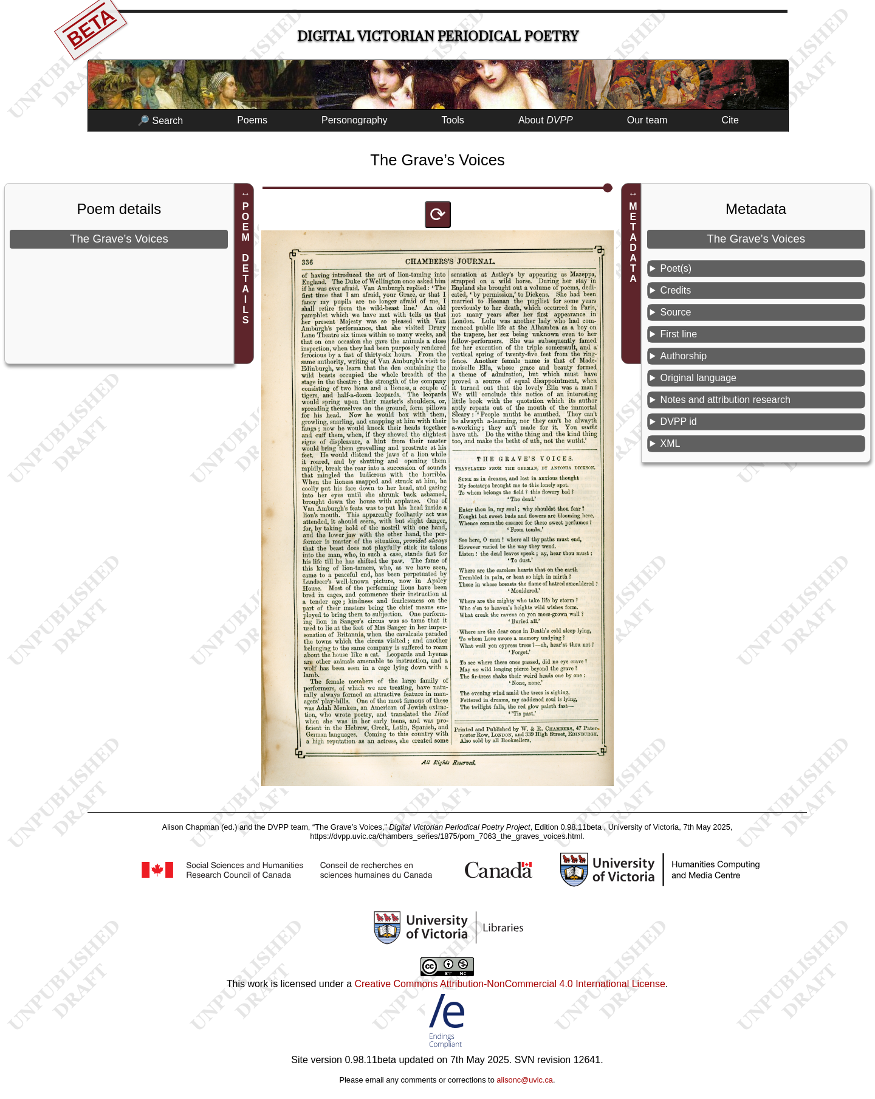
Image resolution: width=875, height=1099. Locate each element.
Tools (453, 120)
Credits (676, 290)
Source (676, 312)
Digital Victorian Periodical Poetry (437, 36)
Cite (729, 120)
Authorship (684, 356)
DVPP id (679, 421)
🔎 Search (160, 120)
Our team (647, 120)
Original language (698, 378)
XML (671, 443)
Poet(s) (676, 268)
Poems (252, 120)
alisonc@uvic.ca (524, 1079)
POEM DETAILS (246, 263)
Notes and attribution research (726, 399)
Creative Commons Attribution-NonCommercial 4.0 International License (509, 984)
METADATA (633, 242)
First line (679, 334)
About (545, 120)
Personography (354, 120)
